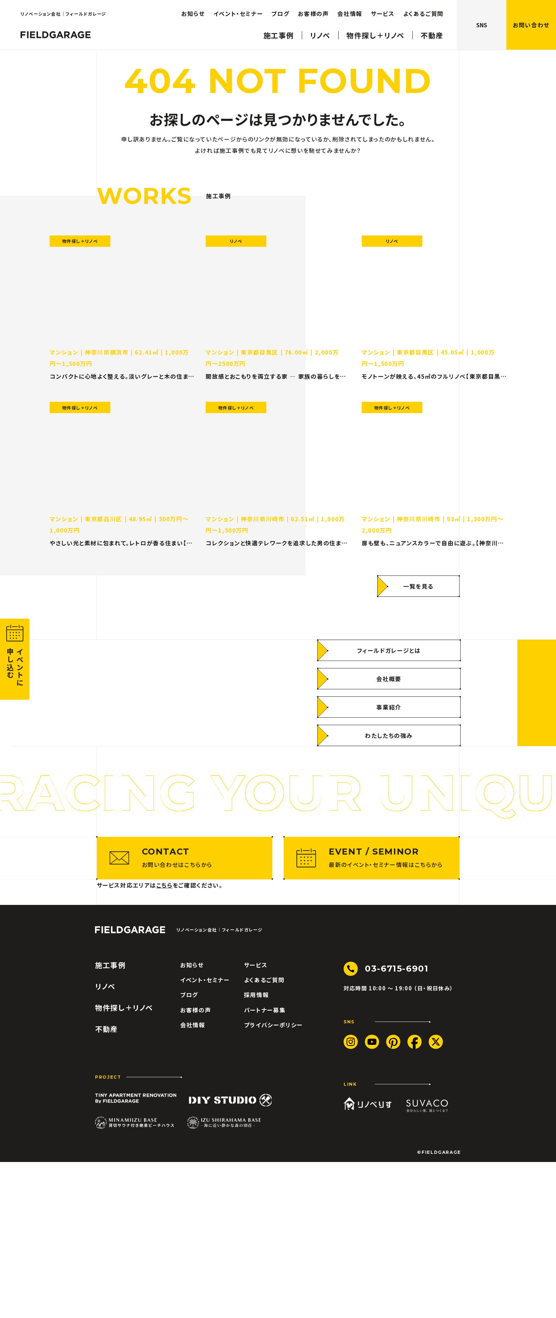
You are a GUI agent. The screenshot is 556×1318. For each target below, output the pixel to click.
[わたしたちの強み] (389, 813)
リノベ (105, 1142)
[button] (14, 659)
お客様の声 (195, 1166)
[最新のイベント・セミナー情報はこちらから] (372, 1014)
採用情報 (256, 1151)
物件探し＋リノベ (124, 1163)
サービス (256, 1121)
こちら (164, 1041)
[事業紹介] (389, 785)
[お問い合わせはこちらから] (185, 1014)
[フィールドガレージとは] (389, 728)
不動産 (106, 1185)
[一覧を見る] (418, 593)
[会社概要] (389, 756)
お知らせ (192, 1121)
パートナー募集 (264, 1166)
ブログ (189, 1151)
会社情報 (192, 1181)
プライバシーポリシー (273, 1181)
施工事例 (110, 1121)
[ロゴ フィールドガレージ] (130, 1085)
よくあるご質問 (264, 1136)
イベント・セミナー (205, 1136)
